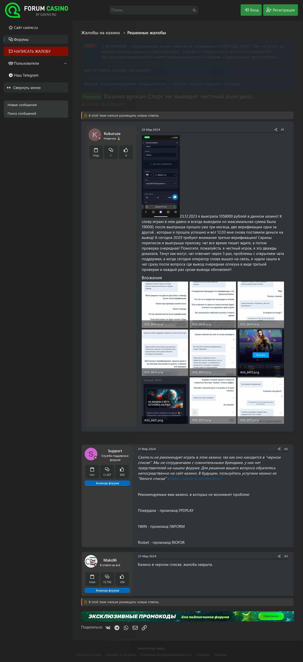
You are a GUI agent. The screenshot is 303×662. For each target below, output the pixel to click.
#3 (286, 556)
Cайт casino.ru (26, 27)
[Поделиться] (276, 129)
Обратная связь (88, 654)
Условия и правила (121, 654)
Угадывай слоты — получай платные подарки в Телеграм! (189, 83)
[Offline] (99, 138)
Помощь (203, 654)
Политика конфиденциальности (165, 654)
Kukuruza (92, 104)
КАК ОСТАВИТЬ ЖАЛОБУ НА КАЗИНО (117, 70)
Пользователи (26, 63)
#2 (286, 449)
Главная (221, 654)
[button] (65, 63)
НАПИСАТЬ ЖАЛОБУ (32, 51)
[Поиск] (154, 10)
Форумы (21, 39)
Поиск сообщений (22, 113)
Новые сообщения (22, 104)
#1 (282, 129)
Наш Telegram (26, 75)
